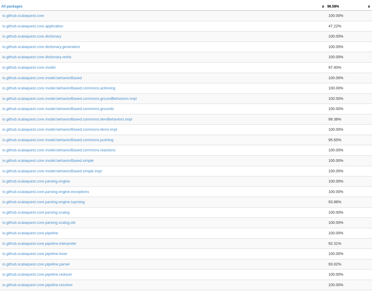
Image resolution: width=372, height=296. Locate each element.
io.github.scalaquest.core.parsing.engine (36, 181)
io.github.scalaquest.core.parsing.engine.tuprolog (43, 202)
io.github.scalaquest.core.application (32, 26)
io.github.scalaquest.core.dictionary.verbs (36, 57)
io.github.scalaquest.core (23, 15)
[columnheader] (163, 6)
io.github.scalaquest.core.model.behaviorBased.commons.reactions (59, 150)
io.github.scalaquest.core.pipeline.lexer (34, 253)
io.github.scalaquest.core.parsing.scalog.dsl (38, 222)
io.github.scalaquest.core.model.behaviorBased (42, 78)
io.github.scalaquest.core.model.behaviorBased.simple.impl (52, 171)
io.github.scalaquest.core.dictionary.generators (41, 47)
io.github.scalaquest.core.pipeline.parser (36, 264)
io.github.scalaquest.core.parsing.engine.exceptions (45, 191)
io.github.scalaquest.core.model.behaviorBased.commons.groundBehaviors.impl (69, 98)
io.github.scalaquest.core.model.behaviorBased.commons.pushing (57, 140)
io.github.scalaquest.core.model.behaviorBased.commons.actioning (58, 88)
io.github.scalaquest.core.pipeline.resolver (37, 285)
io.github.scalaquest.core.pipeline (30, 233)
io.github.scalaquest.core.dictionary (31, 36)
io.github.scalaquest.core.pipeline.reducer (37, 274)
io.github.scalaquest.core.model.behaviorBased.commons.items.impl (59, 129)
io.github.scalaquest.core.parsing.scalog (35, 212)
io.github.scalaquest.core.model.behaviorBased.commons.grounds (58, 109)
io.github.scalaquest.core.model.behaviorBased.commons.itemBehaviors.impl (67, 119)
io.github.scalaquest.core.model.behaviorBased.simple (48, 160)
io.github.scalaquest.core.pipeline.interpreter (39, 243)
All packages (11, 6)
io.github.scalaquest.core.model (29, 67)
